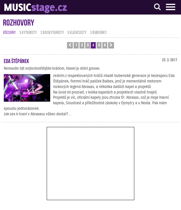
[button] (70, 45)
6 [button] (105, 45)
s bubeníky (98, 32)
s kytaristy (28, 32)
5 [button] (99, 45)
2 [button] (82, 45)
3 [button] (87, 45)
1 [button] (76, 45)
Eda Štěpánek (16, 60)
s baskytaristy (52, 32)
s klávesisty (76, 32)
